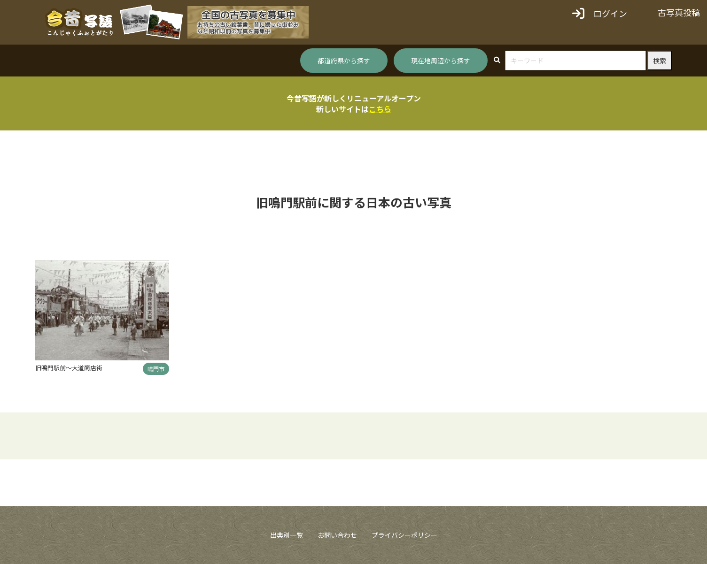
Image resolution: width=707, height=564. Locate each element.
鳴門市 (156, 369)
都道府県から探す (344, 60)
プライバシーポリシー (404, 535)
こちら (380, 108)
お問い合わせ (337, 535)
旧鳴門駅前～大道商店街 (68, 367)
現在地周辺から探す (440, 60)
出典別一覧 (286, 535)
